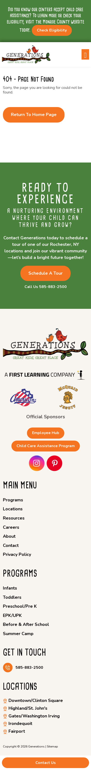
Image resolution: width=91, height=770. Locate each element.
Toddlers (12, 597)
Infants (10, 588)
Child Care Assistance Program (46, 446)
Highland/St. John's (25, 708)
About (9, 536)
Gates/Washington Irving (31, 716)
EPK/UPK (12, 615)
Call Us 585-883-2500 (46, 287)
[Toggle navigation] (85, 54)
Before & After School (26, 624)
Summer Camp (18, 634)
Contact (11, 545)
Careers (11, 527)
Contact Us (45, 762)
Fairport (14, 731)
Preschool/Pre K (20, 606)
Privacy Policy (17, 554)
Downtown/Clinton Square (33, 700)
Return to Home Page (34, 114)
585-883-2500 (29, 667)
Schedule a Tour (45, 273)
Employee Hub (45, 433)
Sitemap (52, 746)
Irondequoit (17, 723)
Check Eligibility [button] (52, 30)
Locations (13, 509)
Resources (14, 518)
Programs (13, 500)
